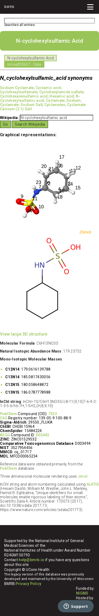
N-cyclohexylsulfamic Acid (30, 58)
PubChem (8, 414)
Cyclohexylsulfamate (18, 92)
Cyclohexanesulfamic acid (24, 96)
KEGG (5, 435)
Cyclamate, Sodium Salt (21, 105)
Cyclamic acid (48, 88)
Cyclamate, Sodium (63, 100)
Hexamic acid (61, 96)
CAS (3, 418)
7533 (52, 414)
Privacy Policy (28, 584)
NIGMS (82, 593)
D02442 (42, 435)
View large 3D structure (23, 334)
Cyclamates (54, 105)
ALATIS (93, 484)
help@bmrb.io (31, 560)
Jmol (82, 476)
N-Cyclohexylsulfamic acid (40, 98)
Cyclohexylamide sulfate (61, 92)
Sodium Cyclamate (17, 88)
